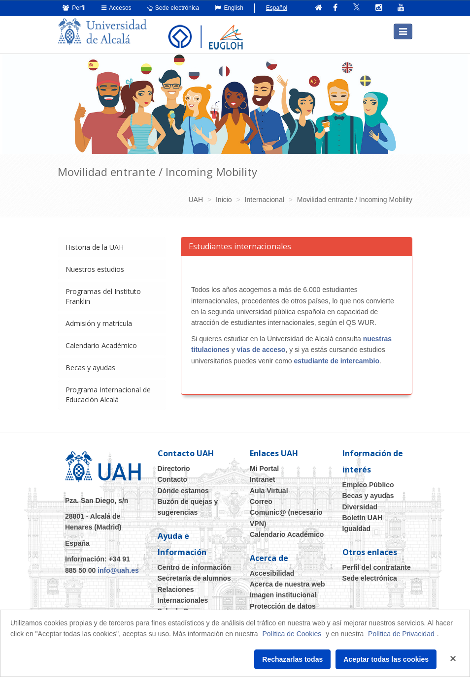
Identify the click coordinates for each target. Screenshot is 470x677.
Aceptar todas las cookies (386, 659)
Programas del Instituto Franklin (103, 296)
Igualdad (356, 528)
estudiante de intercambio (336, 361)
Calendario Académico (101, 345)
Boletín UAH (362, 518)
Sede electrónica (173, 7)
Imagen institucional (283, 595)
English (229, 7)
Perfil (74, 7)
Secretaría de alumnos (194, 578)
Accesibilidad (272, 573)
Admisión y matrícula (99, 323)
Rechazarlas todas (292, 659)
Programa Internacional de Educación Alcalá (108, 394)
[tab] (112, 247)
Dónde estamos (183, 491)
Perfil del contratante (376, 567)
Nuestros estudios (95, 269)
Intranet (262, 479)
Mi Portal (264, 468)
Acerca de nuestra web (287, 584)
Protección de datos (283, 606)
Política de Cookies (291, 634)
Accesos (116, 7)
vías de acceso (261, 349)
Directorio (174, 468)
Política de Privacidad (401, 634)
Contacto (173, 479)
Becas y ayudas (90, 367)
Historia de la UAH (95, 247)
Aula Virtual (269, 491)
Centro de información (194, 567)
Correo (261, 501)
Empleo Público (368, 485)
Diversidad (360, 507)
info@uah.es (118, 570)
